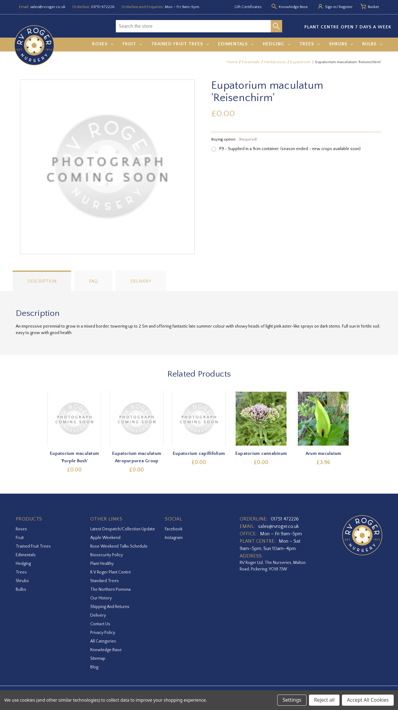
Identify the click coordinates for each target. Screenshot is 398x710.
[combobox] (193, 26)
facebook (173, 529)
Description (41, 281)
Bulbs (372, 44)
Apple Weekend (105, 537)
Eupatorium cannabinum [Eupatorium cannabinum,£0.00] (261, 453)
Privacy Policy (102, 632)
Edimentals (236, 44)
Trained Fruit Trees (180, 44)
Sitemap (97, 658)
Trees (309, 44)
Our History (101, 598)
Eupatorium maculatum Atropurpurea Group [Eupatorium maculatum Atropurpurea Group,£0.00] (136, 457)
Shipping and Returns (109, 606)
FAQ (93, 281)
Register (346, 7)
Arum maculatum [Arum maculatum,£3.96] (323, 453)
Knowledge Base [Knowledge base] (293, 7)
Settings (291, 699)
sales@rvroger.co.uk (47, 7)
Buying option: (234, 139)
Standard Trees (104, 580)
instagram (174, 537)
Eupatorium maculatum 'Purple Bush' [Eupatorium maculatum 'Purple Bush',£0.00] (74, 457)
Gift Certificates (248, 7)
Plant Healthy (102, 563)
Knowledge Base (106, 649)
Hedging (276, 44)
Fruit (132, 44)
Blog (94, 667)
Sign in (330, 7)
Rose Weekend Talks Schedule (119, 546)
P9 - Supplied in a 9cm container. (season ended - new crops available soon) (290, 148)
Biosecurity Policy (106, 555)
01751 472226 (103, 7)
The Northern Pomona (110, 589)
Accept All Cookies (368, 699)
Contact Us (100, 624)
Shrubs (341, 44)
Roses (102, 44)
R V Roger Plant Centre (110, 572)
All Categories (103, 641)
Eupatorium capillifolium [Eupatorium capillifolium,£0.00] (199, 453)
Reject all (324, 699)
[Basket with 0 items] (373, 7)
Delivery (140, 281)
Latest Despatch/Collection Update (122, 529)
